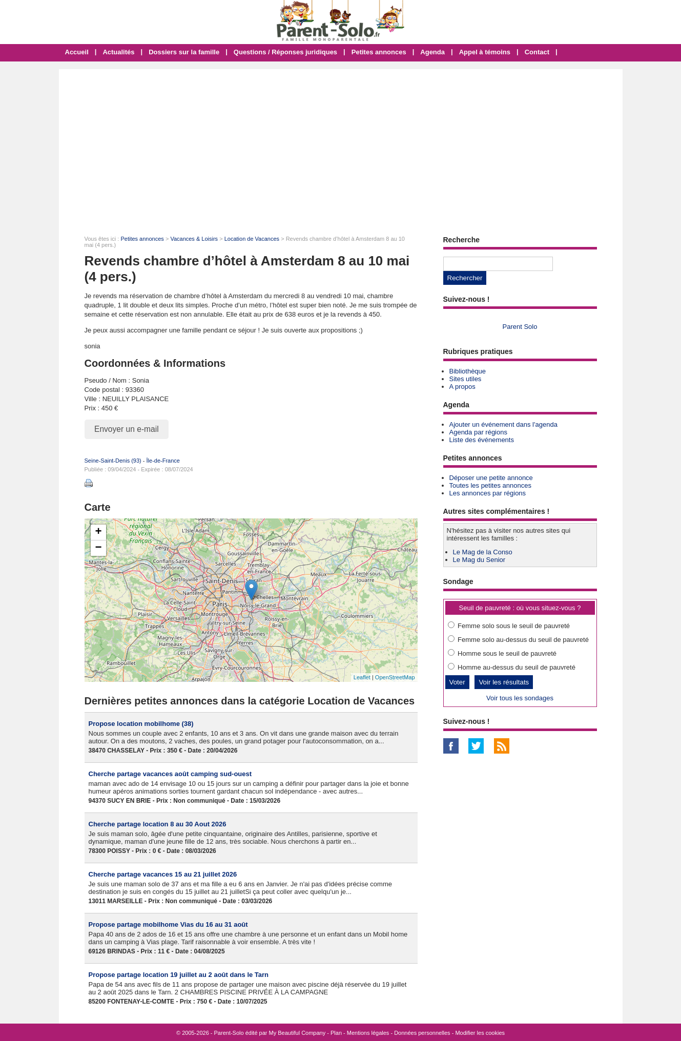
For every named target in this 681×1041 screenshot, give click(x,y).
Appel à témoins (484, 52)
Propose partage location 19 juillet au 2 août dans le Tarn (179, 974)
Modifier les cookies (480, 1033)
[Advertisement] (341, 146)
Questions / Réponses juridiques (285, 52)
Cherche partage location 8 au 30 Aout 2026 (157, 824)
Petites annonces (379, 52)
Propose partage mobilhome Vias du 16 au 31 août (168, 924)
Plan (336, 1033)
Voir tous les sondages (519, 698)
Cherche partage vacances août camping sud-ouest (170, 774)
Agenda (432, 52)
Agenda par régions (478, 432)
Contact (537, 52)
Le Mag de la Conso (482, 552)
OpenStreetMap (395, 677)
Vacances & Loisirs (194, 239)
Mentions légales (368, 1033)
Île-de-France (163, 460)
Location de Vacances (251, 239)
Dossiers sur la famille (184, 52)
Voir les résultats (504, 682)
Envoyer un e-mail (126, 429)
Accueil (77, 52)
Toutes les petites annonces (490, 485)
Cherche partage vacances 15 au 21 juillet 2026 (163, 874)
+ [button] (98, 532)
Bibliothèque (467, 371)
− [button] (98, 548)
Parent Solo (520, 326)
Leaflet (362, 677)
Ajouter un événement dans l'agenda (503, 424)
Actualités (118, 52)
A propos (462, 386)
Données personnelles (422, 1033)
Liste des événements (481, 440)
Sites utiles (465, 379)
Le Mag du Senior (479, 560)
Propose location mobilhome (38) (141, 723)
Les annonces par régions (487, 493)
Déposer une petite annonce (491, 478)
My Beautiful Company (297, 1033)
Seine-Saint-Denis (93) (113, 460)
